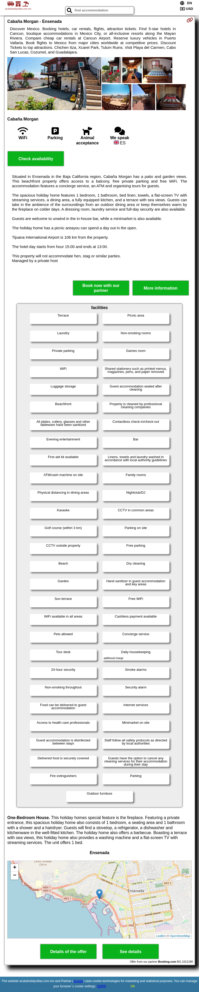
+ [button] (14, 868)
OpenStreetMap (180, 935)
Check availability (35, 159)
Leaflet (160, 935)
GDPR (101, 986)
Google (78, 981)
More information (160, 288)
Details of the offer (68, 951)
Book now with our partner (100, 288)
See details (130, 951)
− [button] (14, 876)
